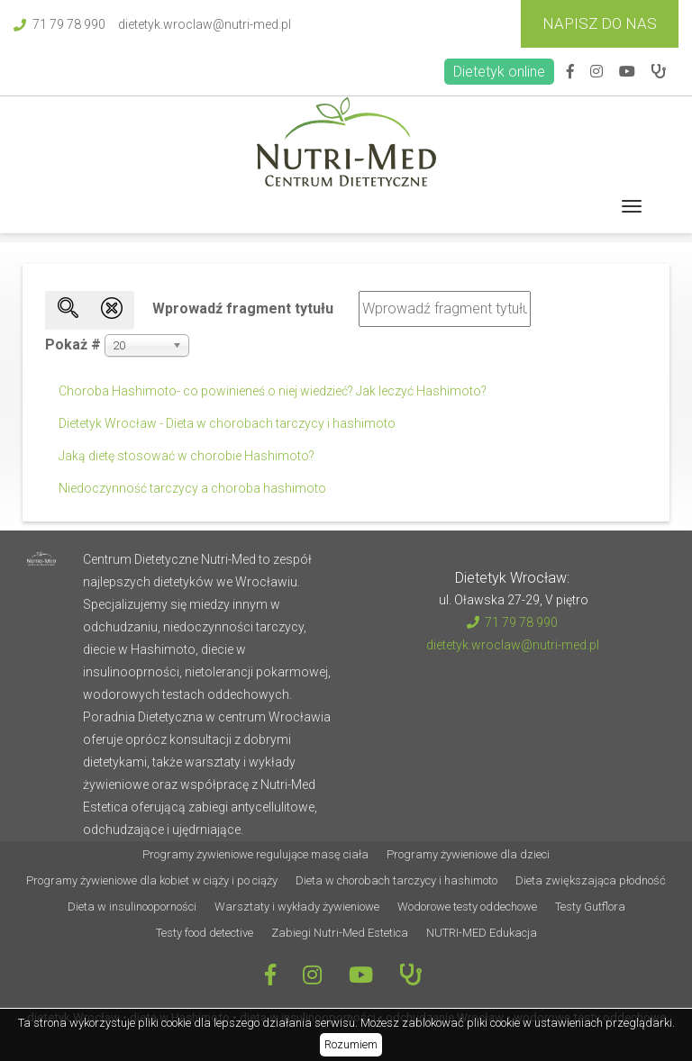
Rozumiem (351, 1044)
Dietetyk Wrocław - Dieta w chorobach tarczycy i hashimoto (227, 423)
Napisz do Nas (599, 23)
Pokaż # (73, 344)
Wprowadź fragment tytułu (244, 308)
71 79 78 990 (59, 24)
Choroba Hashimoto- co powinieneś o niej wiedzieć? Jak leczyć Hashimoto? (273, 391)
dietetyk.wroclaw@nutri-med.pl (204, 24)
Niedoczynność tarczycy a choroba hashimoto (192, 488)
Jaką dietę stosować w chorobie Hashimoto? (186, 456)
